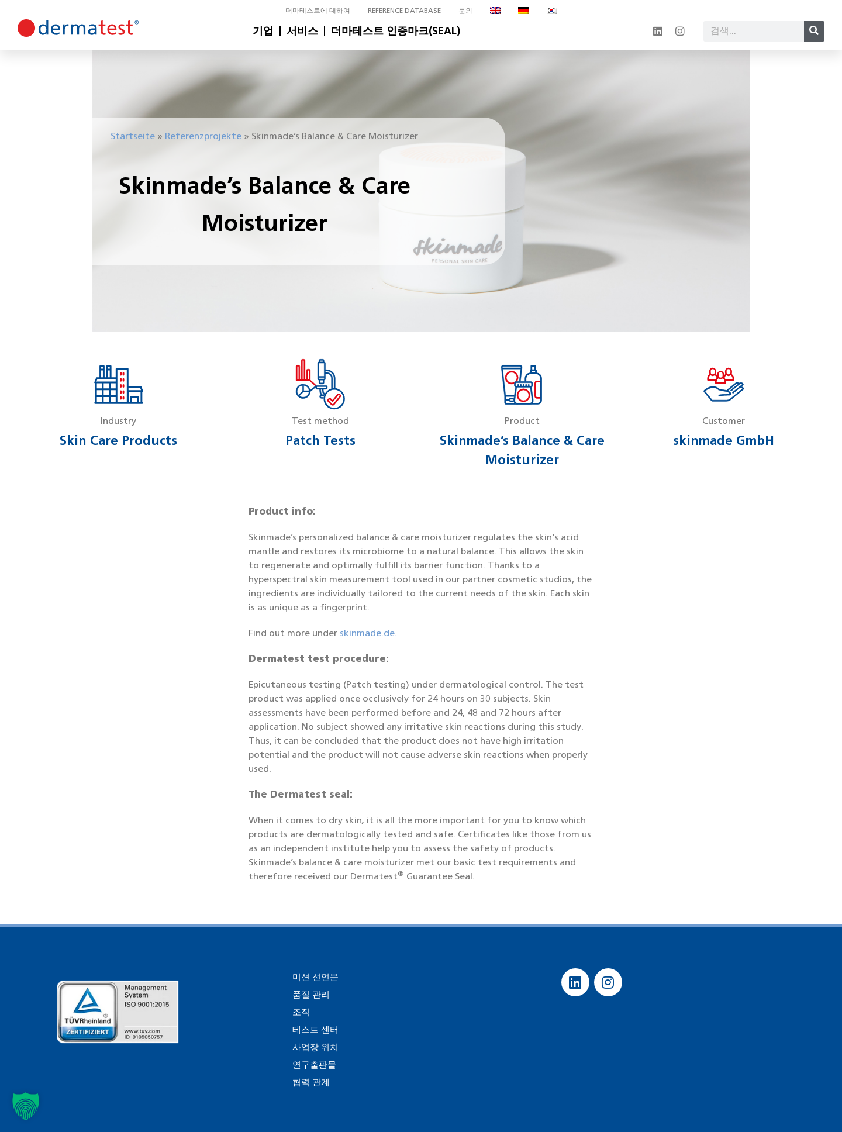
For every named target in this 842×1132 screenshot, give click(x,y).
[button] (25, 1106)
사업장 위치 (314, 1047)
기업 (263, 31)
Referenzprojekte (203, 136)
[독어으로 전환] (523, 10)
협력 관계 (309, 1082)
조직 (300, 1012)
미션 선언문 (314, 977)
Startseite (133, 136)
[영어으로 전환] (495, 10)
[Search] (814, 31)
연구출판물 (312, 1064)
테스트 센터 (314, 1029)
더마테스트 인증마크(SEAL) (395, 31)
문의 (465, 10)
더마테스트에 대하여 (317, 10)
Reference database (404, 10)
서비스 (302, 31)
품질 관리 (309, 994)
